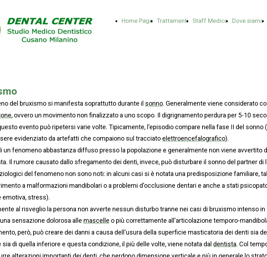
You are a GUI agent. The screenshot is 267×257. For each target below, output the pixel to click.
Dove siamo (248, 20)
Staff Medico (210, 20)
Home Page (137, 20)
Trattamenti (172, 20)
